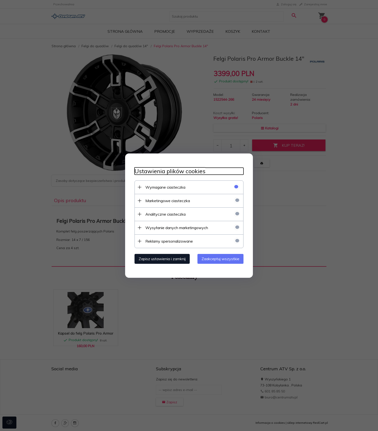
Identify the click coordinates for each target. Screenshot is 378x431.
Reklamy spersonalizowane (168, 241)
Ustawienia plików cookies (169, 170)
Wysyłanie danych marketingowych (175, 227)
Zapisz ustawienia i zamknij (161, 258)
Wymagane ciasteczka (164, 187)
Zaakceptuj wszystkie (221, 258)
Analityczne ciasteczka (164, 214)
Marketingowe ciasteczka (166, 200)
